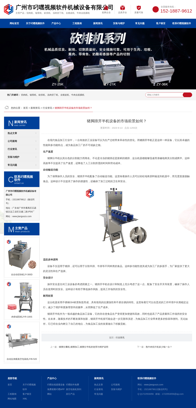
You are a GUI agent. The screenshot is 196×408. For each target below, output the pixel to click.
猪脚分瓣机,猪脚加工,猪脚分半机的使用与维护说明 (83, 347)
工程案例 (77, 23)
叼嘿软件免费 (72, 384)
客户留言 (160, 23)
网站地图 (12, 398)
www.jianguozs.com (21, 216)
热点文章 (12, 133)
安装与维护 (119, 23)
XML (25, 398)
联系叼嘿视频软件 (181, 23)
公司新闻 (12, 141)
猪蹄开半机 (146, 140)
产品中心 (56, 23)
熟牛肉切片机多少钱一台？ (159, 347)
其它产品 (70, 394)
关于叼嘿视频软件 (35, 23)
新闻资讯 (98, 23)
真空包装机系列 (73, 389)
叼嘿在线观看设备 (56, 384)
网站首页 (14, 23)
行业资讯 (47, 108)
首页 (25, 108)
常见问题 (140, 23)
